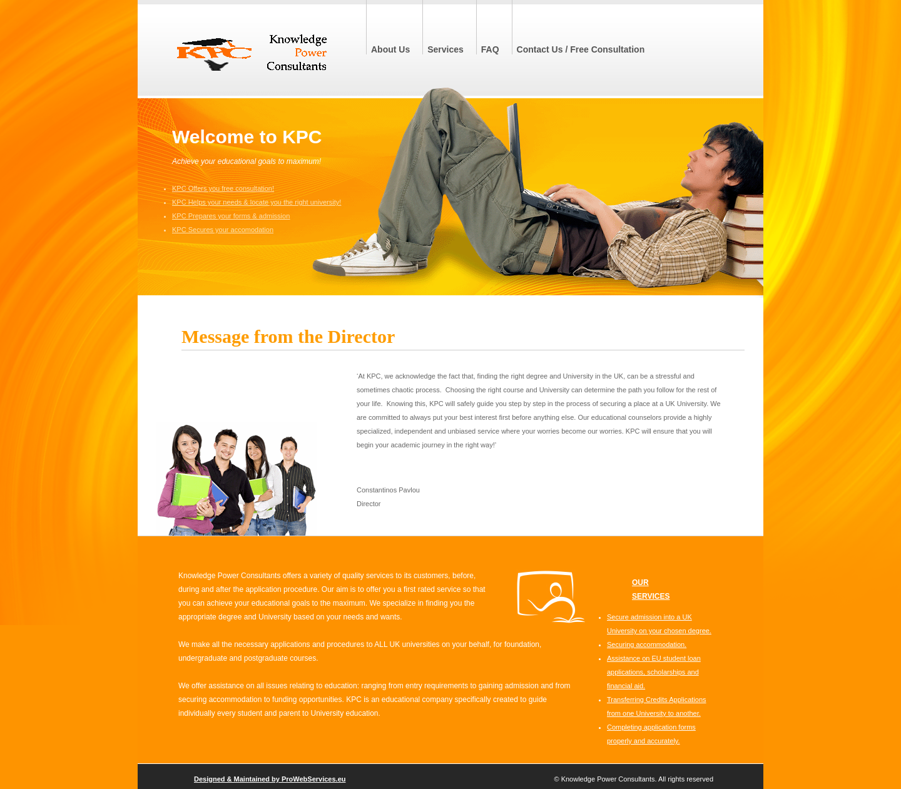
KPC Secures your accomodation (222, 229)
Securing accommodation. (646, 644)
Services (445, 49)
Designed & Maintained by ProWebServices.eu (269, 779)
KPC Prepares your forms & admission (231, 216)
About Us (390, 49)
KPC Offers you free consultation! (223, 188)
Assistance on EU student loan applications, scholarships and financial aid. (654, 672)
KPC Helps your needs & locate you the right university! (256, 202)
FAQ (490, 49)
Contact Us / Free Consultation (581, 49)
